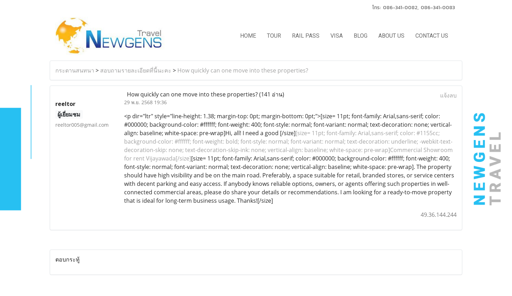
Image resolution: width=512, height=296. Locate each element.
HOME (248, 35)
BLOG (360, 35)
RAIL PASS (305, 35)
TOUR (274, 35)
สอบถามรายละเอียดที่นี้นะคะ (135, 70)
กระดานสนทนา (74, 70)
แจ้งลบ (448, 95)
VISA (336, 35)
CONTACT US (431, 35)
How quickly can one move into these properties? (242, 70)
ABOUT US (391, 35)
